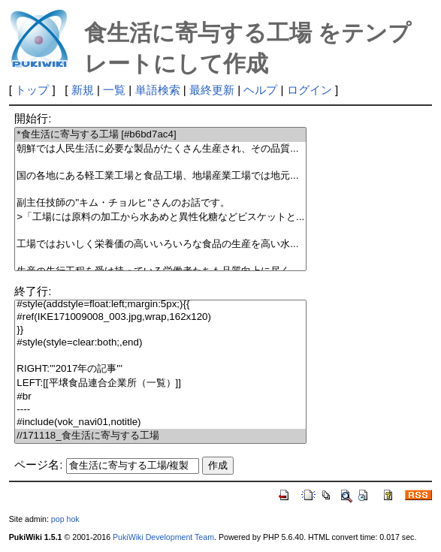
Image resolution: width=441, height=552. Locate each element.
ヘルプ (260, 89)
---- (160, 409)
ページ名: (38, 464)
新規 (82, 89)
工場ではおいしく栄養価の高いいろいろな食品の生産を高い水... (160, 244)
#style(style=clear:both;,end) (160, 342)
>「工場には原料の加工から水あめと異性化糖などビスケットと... (160, 217)
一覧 (114, 89)
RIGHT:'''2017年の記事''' (160, 369)
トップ (32, 89)
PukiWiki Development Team (163, 536)
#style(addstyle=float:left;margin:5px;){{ (160, 304)
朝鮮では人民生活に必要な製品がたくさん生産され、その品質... (160, 149)
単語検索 (157, 89)
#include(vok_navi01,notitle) (160, 422)
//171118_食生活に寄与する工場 (160, 436)
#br (160, 397)
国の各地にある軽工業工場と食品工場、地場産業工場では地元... (160, 176)
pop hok (65, 518)
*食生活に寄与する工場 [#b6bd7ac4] (160, 135)
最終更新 (211, 89)
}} (160, 330)
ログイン (309, 89)
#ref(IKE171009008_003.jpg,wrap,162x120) (160, 317)
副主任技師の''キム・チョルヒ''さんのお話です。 (160, 203)
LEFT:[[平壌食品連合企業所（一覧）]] (160, 383)
